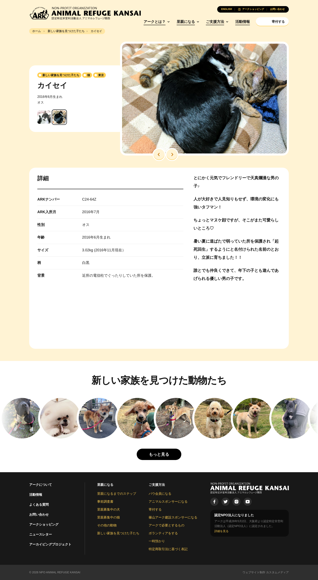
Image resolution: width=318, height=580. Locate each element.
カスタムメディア (277, 572)
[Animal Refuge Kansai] (85, 13)
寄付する (155, 509)
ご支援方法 (215, 22)
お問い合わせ (39, 514)
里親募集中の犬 (108, 509)
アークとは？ (154, 22)
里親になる (186, 22)
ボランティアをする (163, 533)
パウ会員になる (160, 493)
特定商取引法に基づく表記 (168, 549)
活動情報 (242, 22)
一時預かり (157, 541)
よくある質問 (39, 504)
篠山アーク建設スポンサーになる (173, 517)
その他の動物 (107, 525)
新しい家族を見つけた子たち (118, 533)
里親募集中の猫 (108, 517)
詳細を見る (221, 531)
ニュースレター (40, 534)
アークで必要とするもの (166, 525)
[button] (159, 154)
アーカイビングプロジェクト (50, 544)
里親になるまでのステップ (116, 493)
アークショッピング (43, 524)
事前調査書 (105, 501)
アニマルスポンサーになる (168, 501)
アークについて (40, 484)
